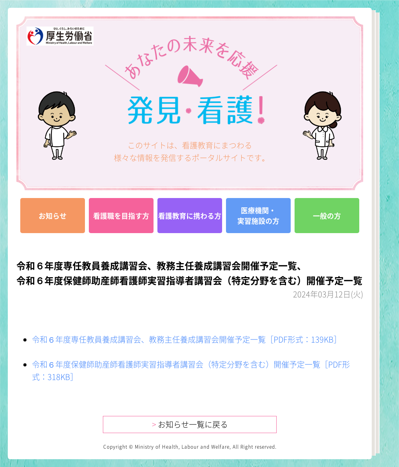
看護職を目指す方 (121, 216)
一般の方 (327, 216)
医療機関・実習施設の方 (258, 215)
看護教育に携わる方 (189, 216)
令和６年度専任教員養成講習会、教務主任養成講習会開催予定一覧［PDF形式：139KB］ (186, 339)
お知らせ (53, 216)
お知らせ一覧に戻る (190, 424)
